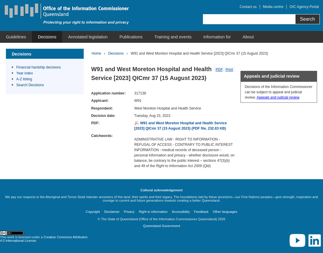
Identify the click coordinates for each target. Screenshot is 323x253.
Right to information (153, 211)
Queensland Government (161, 226)
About (248, 37)
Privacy (129, 211)
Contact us (248, 7)
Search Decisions (30, 85)
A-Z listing (24, 79)
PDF (219, 70)
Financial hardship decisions (38, 67)
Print (229, 70)
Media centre (273, 7)
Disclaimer (111, 211)
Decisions (47, 37)
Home (96, 53)
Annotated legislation (88, 37)
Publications (131, 37)
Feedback (201, 211)
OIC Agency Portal (304, 7)
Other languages (225, 211)
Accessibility (181, 211)
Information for (217, 37)
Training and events (173, 37)
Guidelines (16, 37)
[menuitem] (16, 37)
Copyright (93, 211)
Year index (24, 73)
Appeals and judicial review (277, 97)
